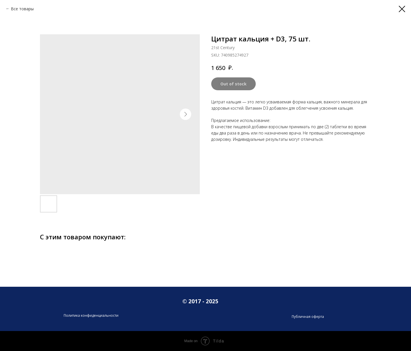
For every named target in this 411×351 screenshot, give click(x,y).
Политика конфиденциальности (91, 315)
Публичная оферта (308, 316)
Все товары (22, 8)
